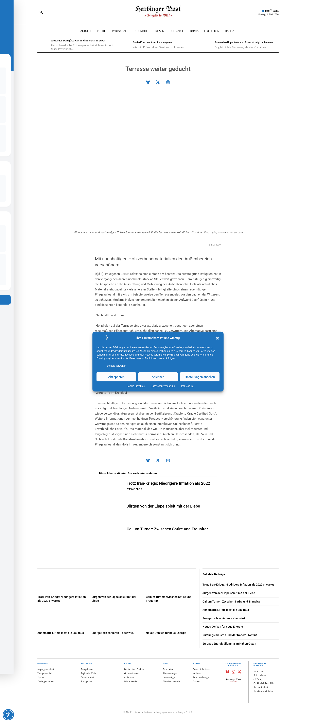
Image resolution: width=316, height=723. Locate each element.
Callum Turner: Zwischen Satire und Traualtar (167, 529)
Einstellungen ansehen (200, 377)
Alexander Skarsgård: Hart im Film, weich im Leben (78, 40)
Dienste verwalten (116, 365)
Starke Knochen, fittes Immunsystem (152, 42)
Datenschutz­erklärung (163, 386)
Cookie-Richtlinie (136, 386)
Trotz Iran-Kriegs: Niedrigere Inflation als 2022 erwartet (238, 584)
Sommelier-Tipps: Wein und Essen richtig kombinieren (244, 42)
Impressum (187, 386)
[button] (217, 338)
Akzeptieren (116, 377)
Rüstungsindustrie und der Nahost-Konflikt (230, 635)
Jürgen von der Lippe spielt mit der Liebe (163, 506)
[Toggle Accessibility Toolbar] (8, 714)
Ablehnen (158, 377)
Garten (125, 274)
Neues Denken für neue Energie (166, 632)
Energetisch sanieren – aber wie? (113, 632)
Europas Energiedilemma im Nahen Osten (229, 643)
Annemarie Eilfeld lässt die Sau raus (60, 632)
